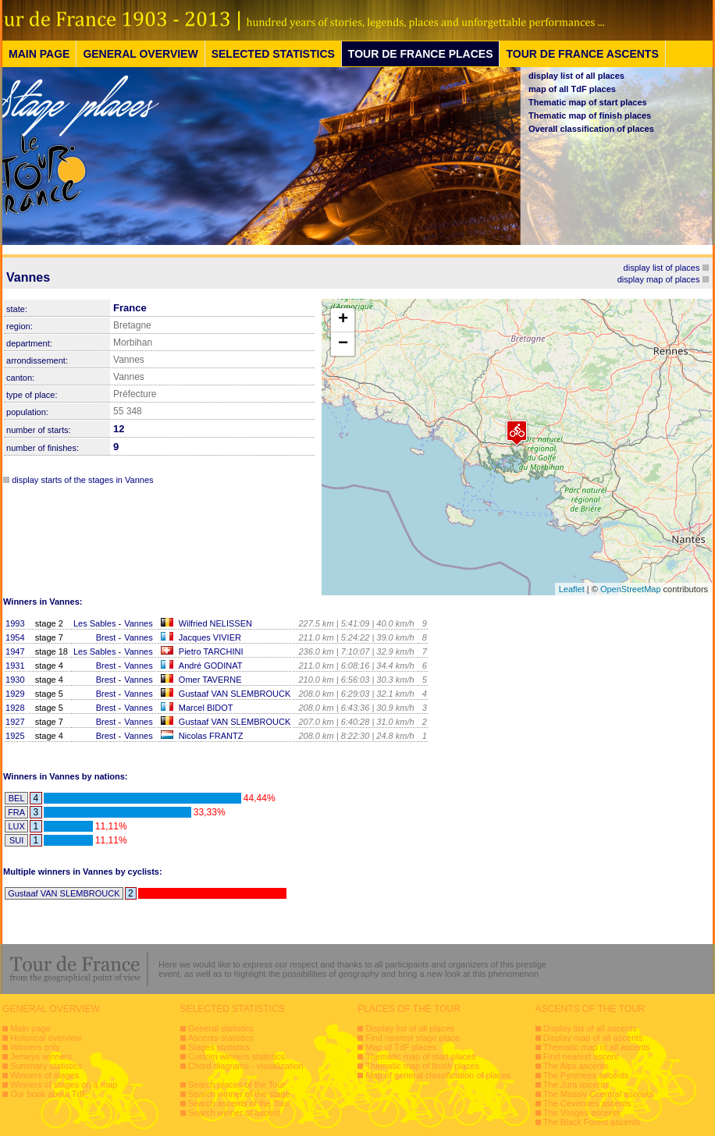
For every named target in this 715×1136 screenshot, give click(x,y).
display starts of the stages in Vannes (82, 480)
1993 (14, 623)
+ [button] (343, 320)
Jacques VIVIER (210, 637)
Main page (30, 1028)
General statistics (221, 1028)
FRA (16, 812)
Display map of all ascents (593, 1037)
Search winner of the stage (239, 1094)
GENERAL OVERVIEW (140, 54)
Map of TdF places (400, 1047)
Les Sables (94, 623)
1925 (14, 735)
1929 (14, 693)
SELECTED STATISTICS (273, 54)
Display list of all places (409, 1028)
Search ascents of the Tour (239, 1103)
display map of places (658, 279)
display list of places (662, 267)
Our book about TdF (48, 1094)
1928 (14, 707)
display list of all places (576, 75)
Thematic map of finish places (589, 115)
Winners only (35, 1047)
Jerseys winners (41, 1056)
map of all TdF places (572, 89)
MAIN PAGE (39, 54)
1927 (14, 721)
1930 (14, 679)
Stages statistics (219, 1047)
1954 (14, 637)
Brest (106, 637)
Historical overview (46, 1037)
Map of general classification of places (437, 1075)
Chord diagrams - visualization (246, 1065)
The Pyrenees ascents (585, 1075)
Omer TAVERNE (210, 679)
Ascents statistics (221, 1037)
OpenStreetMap (630, 589)
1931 (14, 665)
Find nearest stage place (412, 1037)
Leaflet (572, 589)
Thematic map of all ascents (596, 1047)
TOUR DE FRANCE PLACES (420, 54)
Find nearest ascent (581, 1056)
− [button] (343, 344)
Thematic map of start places (587, 102)
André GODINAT (211, 665)
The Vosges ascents (582, 1112)
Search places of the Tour (237, 1084)
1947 (14, 651)
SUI (16, 840)
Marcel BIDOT (206, 707)
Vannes (138, 623)
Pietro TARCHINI (211, 651)
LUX (16, 826)
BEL (17, 798)
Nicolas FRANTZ (211, 735)
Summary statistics (46, 1065)
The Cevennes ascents (587, 1103)
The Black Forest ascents (591, 1122)
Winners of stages (44, 1075)
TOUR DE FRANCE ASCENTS (582, 54)
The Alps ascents (576, 1065)
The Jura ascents (576, 1084)
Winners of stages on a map (63, 1084)
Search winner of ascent (234, 1112)
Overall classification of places (591, 128)
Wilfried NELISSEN (215, 623)
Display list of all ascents (590, 1028)
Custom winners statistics (236, 1056)
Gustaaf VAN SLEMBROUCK (234, 693)
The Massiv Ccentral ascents (598, 1094)
